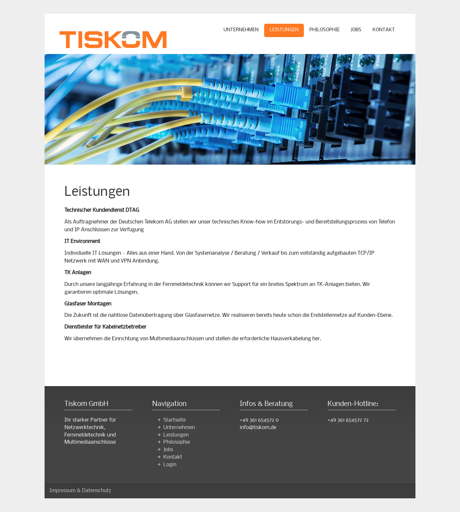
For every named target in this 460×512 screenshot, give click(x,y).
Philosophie (324, 30)
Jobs (356, 30)
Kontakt (383, 30)
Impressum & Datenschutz (80, 490)
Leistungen (284, 30)
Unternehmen (241, 30)
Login (169, 464)
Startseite (174, 420)
